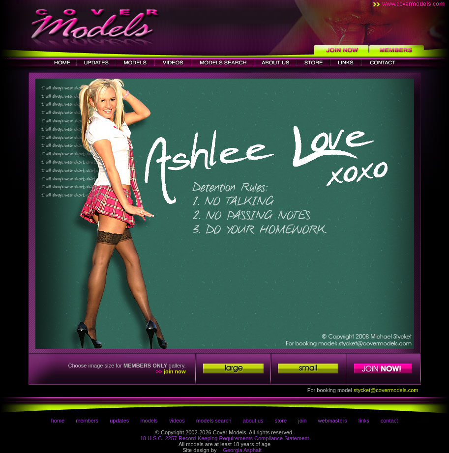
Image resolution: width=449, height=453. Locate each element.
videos (177, 421)
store (281, 421)
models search (214, 421)
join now (175, 371)
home (58, 421)
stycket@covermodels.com (386, 390)
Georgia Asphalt (242, 450)
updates (119, 421)
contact (389, 421)
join (302, 421)
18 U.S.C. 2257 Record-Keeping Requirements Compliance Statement (224, 438)
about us (252, 421)
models (148, 421)
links (364, 421)
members (87, 421)
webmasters (332, 421)
